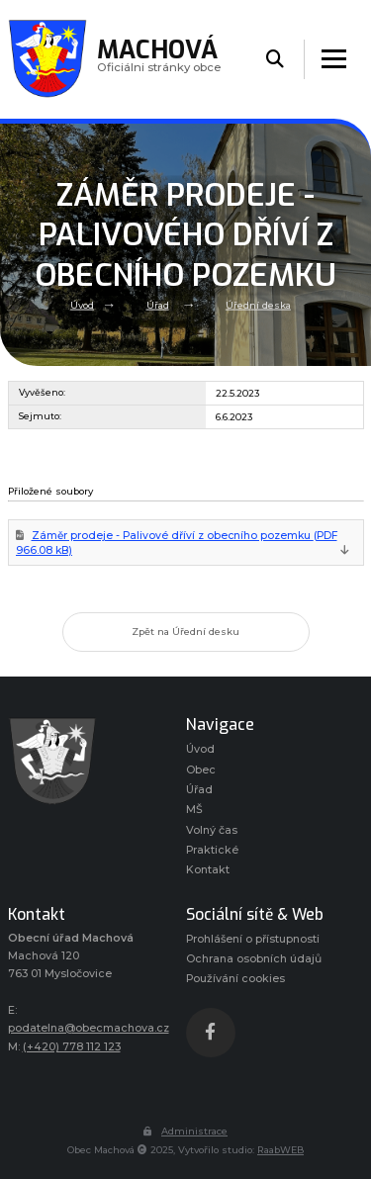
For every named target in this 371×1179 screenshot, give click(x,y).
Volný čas (211, 830)
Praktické (212, 850)
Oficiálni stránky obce (159, 59)
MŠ (194, 809)
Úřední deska (258, 305)
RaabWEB (280, 1149)
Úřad (157, 305)
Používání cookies (235, 978)
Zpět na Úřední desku (185, 631)
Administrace (185, 1131)
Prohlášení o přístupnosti (253, 939)
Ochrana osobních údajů (254, 958)
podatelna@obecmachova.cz (88, 1028)
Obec (201, 770)
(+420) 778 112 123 (72, 1047)
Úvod (82, 305)
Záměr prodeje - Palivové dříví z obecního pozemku (176, 543)
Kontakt (208, 869)
